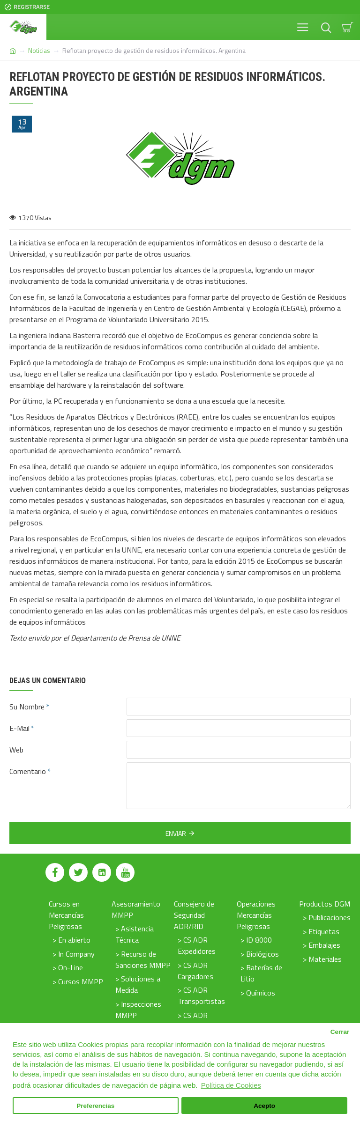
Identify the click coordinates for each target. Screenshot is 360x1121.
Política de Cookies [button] (231, 1085)
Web (16, 749)
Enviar (175, 833)
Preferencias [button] (95, 1105)
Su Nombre (27, 706)
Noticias (39, 50)
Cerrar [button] (340, 1031)
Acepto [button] (264, 1105)
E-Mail (19, 728)
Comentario (27, 771)
